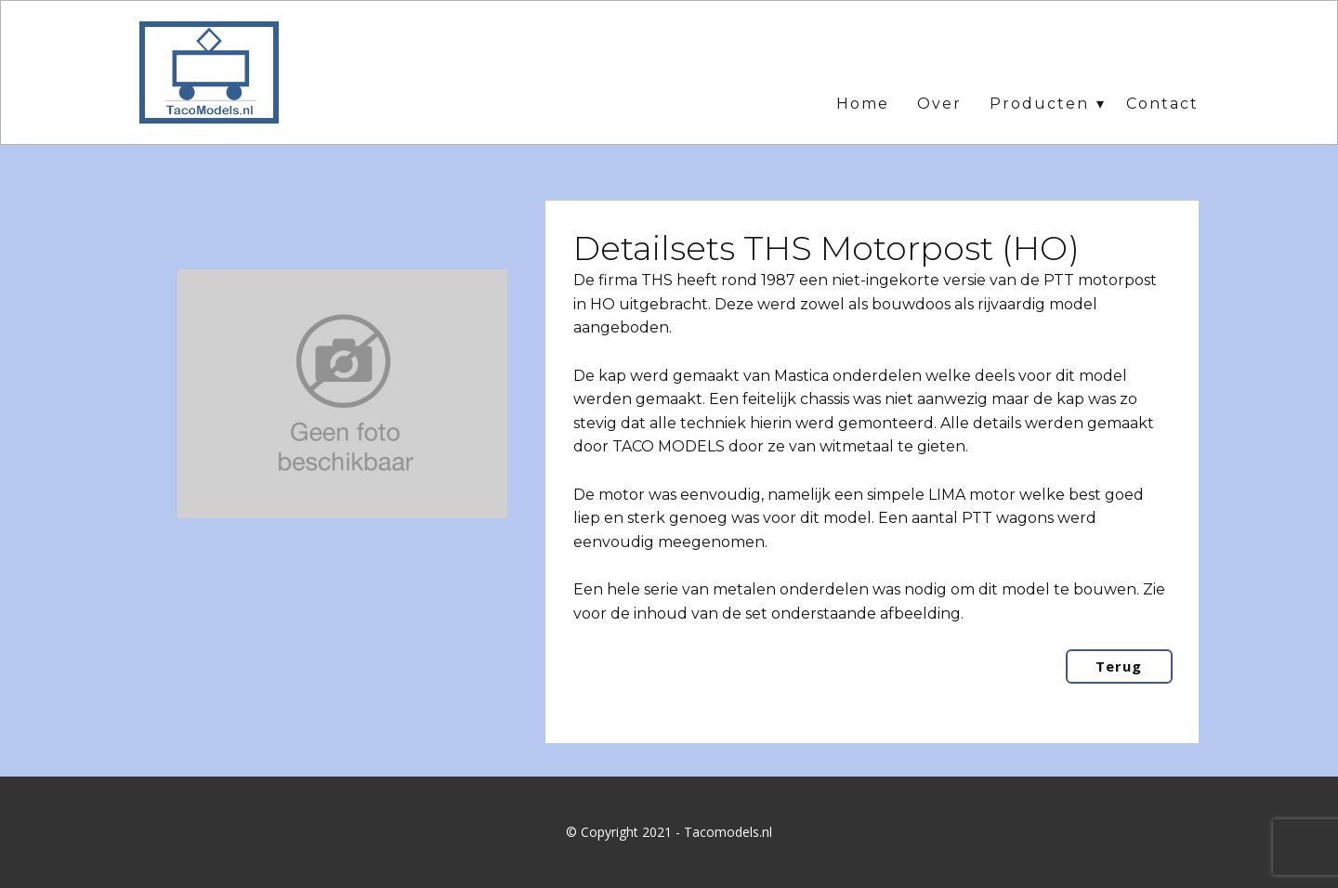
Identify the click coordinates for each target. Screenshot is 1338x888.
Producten (1039, 103)
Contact (1162, 103)
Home (862, 103)
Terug (1118, 666)
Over (939, 103)
